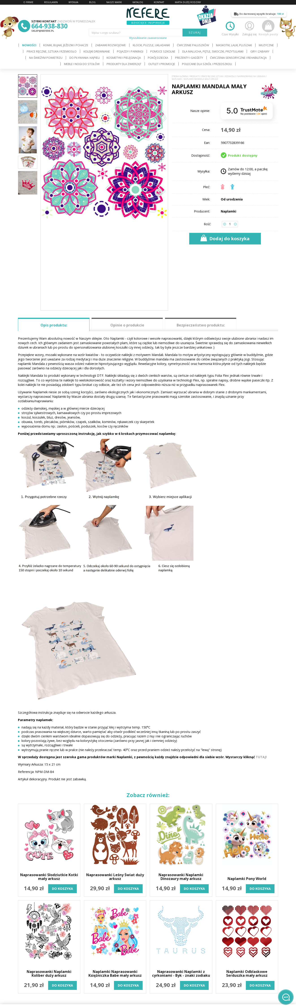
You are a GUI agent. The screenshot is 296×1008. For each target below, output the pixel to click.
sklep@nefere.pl (42, 30)
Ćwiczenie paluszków (193, 45)
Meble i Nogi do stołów (82, 64)
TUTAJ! (261, 757)
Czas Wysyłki (230, 28)
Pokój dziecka (158, 58)
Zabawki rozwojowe (110, 45)
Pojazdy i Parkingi (130, 51)
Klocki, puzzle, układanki (151, 45)
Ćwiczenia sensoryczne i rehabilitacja (238, 58)
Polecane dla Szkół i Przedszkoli (207, 64)
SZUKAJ (195, 32)
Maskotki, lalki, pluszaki (234, 45)
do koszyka (62, 888)
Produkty (195, 76)
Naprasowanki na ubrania (251, 76)
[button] (158, 192)
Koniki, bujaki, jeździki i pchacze (65, 45)
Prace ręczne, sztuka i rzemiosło (52, 51)
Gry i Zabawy (259, 51)
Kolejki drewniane (97, 51)
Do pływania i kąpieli (84, 58)
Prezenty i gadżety (189, 58)
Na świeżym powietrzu (45, 58)
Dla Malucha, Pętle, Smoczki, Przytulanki (212, 51)
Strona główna (180, 76)
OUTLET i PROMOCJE (161, 64)
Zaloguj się (249, 28)
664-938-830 (49, 26)
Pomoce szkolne (162, 51)
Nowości (29, 45)
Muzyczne (266, 45)
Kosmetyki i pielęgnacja (124, 58)
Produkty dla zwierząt (124, 64)
